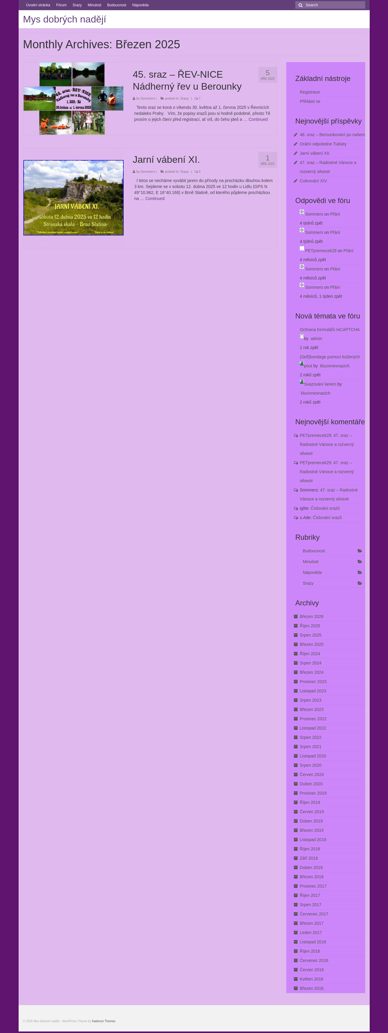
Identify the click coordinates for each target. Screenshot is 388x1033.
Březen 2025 (311, 644)
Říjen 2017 (310, 895)
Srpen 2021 (310, 746)
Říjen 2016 (310, 951)
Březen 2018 (311, 876)
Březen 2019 (311, 830)
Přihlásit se (310, 101)
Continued (258, 119)
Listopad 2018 (313, 839)
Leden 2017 (311, 932)
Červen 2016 (312, 969)
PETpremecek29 (320, 250)
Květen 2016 (311, 979)
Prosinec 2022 (313, 718)
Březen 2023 (311, 709)
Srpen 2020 (310, 765)
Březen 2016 (311, 988)
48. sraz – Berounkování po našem (332, 134)
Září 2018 (309, 858)
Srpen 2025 (310, 635)
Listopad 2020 (313, 756)
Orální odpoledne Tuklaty (323, 144)
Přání (335, 214)
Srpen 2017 (310, 904)
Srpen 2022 (310, 737)
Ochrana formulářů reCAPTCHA (329, 329)
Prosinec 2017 (313, 886)
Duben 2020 (311, 783)
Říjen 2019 (310, 802)
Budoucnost (116, 5)
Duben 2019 (311, 821)
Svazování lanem (320, 384)
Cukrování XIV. (314, 180)
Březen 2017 (311, 923)
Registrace (310, 92)
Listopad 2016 (313, 941)
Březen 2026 (311, 616)
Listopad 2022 (313, 728)
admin (316, 338)
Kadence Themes (103, 1021)
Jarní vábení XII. (315, 153)
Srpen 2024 (310, 663)
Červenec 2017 (314, 914)
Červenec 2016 (314, 960)
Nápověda (140, 5)
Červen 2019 (312, 811)
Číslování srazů (325, 508)
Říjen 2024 (310, 653)
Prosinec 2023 (313, 681)
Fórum (61, 5)
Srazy (77, 5)
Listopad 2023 (313, 690)
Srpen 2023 (310, 700)
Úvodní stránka (38, 5)
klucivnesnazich (335, 365)
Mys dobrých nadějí (64, 19)
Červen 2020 (312, 774)
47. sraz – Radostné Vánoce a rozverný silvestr (327, 444)
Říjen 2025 (310, 625)
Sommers (148, 98)
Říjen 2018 (310, 848)
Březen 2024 (311, 672)
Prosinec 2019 (313, 793)
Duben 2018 (311, 867)
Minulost (94, 5)
